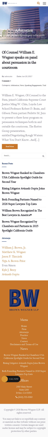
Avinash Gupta (10, 274)
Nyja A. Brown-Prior (13, 261)
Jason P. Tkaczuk (12, 256)
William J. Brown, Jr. (14, 247)
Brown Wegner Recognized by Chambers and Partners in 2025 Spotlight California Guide (20, 226)
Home (6, 35)
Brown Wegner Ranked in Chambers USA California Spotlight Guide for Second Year (23, 177)
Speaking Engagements (33, 85)
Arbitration (15, 85)
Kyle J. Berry (9, 270)
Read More (10, 146)
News (22, 85)
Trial (44, 85)
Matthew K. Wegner (14, 252)
